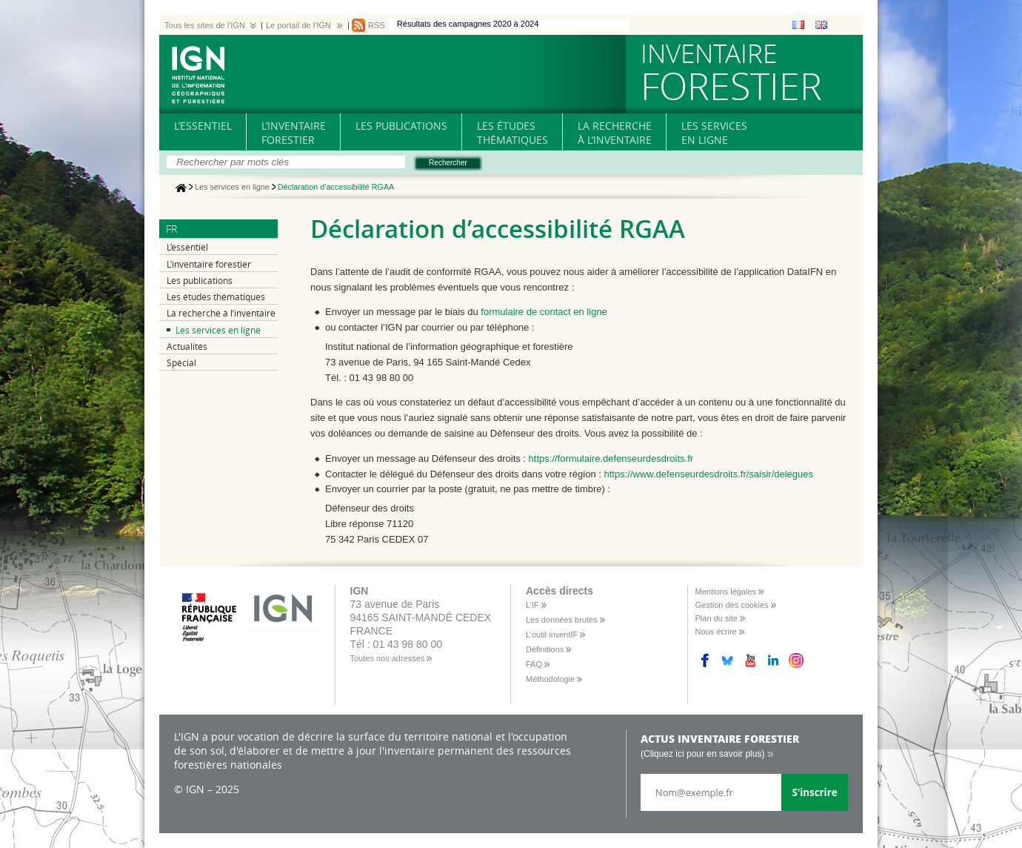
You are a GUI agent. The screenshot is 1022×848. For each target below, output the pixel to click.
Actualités (187, 346)
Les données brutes (562, 619)
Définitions (545, 649)
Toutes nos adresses (387, 658)
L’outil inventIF (552, 634)
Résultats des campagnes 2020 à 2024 (468, 23)
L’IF (532, 604)
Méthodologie (550, 679)
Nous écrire (716, 631)
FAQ (534, 664)
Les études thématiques (216, 296)
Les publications (200, 280)
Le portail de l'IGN (298, 25)
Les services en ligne (232, 187)
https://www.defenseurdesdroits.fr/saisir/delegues (709, 474)
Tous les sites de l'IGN (204, 25)
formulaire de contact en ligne (544, 311)
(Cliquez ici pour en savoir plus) (702, 754)
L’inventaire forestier (209, 264)
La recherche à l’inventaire (221, 313)
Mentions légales (726, 591)
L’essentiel (187, 247)
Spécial (181, 362)
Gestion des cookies (732, 604)
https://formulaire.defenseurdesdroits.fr (611, 458)
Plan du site (716, 618)
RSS (376, 25)
